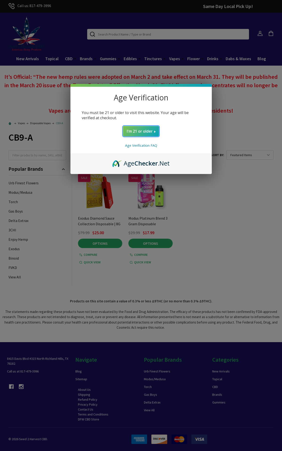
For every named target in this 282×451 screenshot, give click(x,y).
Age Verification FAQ (141, 145)
